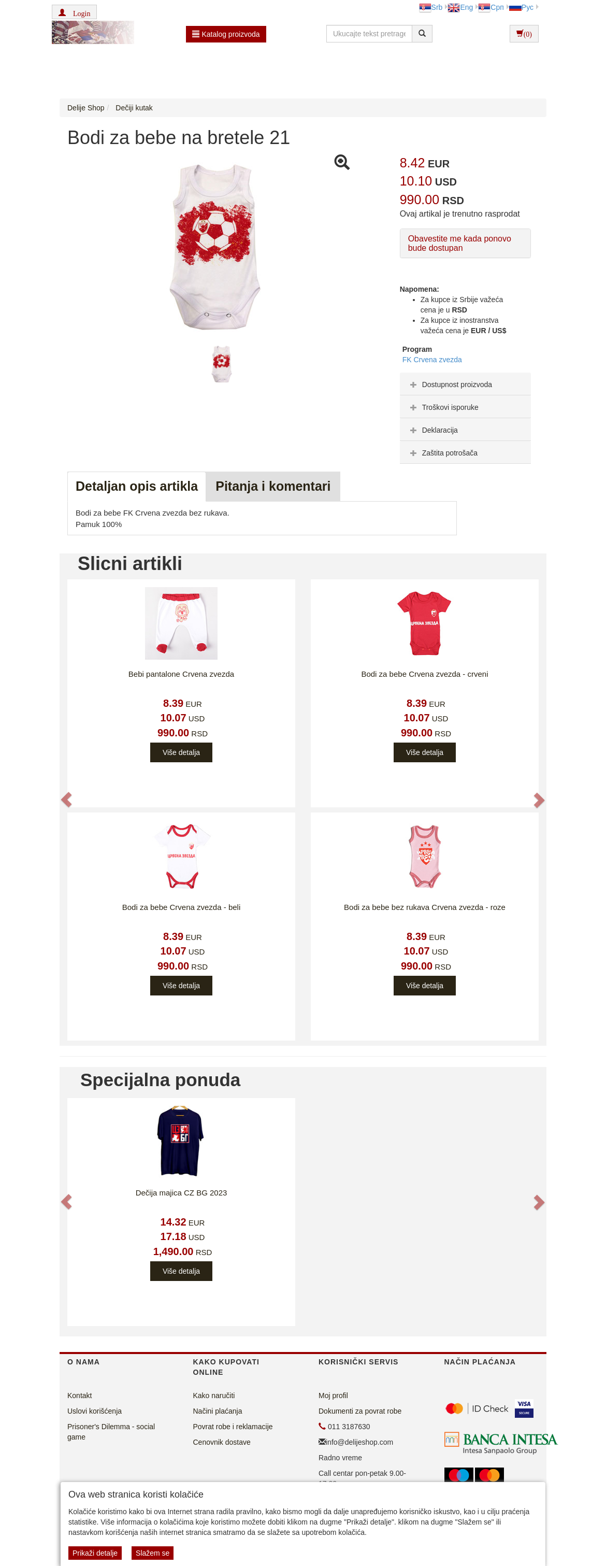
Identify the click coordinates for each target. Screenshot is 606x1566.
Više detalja (181, 752)
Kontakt (79, 1395)
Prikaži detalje (95, 1553)
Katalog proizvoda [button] (226, 34)
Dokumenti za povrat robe (360, 1411)
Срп (490, 7)
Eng (460, 7)
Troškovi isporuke (443, 407)
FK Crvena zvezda (432, 359)
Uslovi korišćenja (94, 1411)
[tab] (465, 384)
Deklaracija (433, 430)
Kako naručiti (214, 1395)
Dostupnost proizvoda (450, 384)
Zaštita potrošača (443, 453)
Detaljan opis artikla (137, 486)
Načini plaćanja (217, 1411)
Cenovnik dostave (222, 1442)
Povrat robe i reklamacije (233, 1426)
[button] (74, 12)
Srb (431, 7)
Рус (521, 7)
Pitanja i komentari (272, 486)
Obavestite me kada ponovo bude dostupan (459, 243)
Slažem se (152, 1553)
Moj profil (333, 1395)
